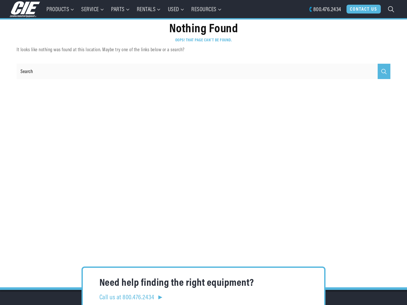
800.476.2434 (325, 9)
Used (176, 9)
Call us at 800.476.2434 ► (131, 297)
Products (60, 9)
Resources (206, 9)
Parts (120, 9)
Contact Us (363, 9)
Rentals (149, 9)
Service (93, 9)
